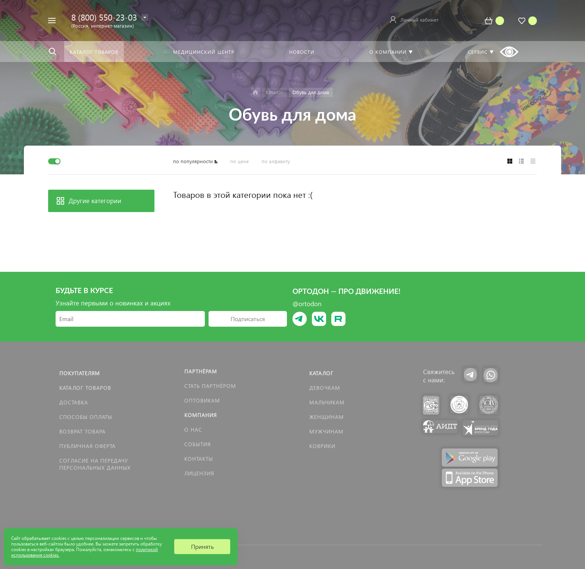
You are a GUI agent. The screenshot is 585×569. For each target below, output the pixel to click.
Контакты (198, 458)
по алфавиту (276, 161)
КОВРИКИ (322, 446)
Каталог (321, 373)
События (197, 444)
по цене (239, 161)
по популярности (193, 161)
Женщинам (326, 416)
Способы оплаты (85, 416)
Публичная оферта (87, 446)
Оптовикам (202, 400)
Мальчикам (327, 402)
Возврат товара (82, 431)
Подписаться (248, 319)
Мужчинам (326, 431)
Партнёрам (200, 371)
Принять (202, 546)
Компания (200, 415)
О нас (193, 429)
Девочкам (324, 387)
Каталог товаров (85, 387)
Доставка (73, 402)
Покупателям (79, 373)
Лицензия (199, 473)
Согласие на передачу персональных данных (95, 464)
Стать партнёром (210, 385)
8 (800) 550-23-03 (104, 17)
